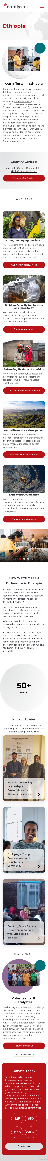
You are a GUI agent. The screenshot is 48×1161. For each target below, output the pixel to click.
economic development (27, 126)
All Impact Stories (24, 954)
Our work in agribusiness (24, 265)
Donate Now (24, 1146)
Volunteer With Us (24, 1046)
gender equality (22, 101)
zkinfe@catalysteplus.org (24, 171)
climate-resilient (13, 129)
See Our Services (24, 1054)
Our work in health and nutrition (24, 390)
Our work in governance (24, 519)
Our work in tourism (24, 329)
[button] (15, 559)
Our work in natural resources (24, 454)
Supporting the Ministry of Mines (19, 138)
